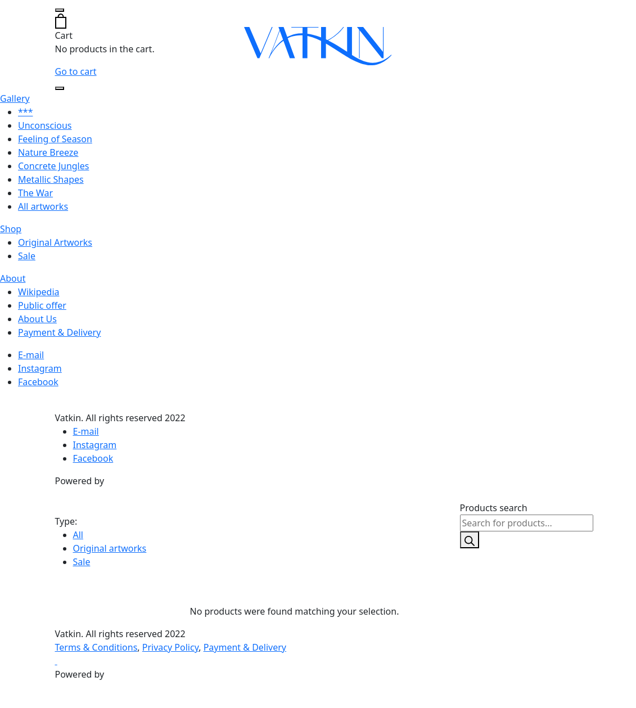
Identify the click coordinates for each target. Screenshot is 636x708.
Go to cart (76, 71)
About (12, 278)
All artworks (43, 206)
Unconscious (45, 125)
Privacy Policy (170, 647)
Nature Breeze (48, 152)
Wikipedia (39, 292)
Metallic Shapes (51, 179)
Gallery (15, 98)
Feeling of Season (55, 139)
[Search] (469, 539)
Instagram (40, 368)
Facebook (38, 382)
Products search (493, 508)
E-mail (31, 355)
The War (35, 193)
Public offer (42, 305)
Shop (10, 229)
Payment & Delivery (59, 332)
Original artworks (110, 548)
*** (25, 112)
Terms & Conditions (96, 647)
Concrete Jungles (53, 166)
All (78, 535)
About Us (37, 319)
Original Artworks (55, 242)
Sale (26, 256)
